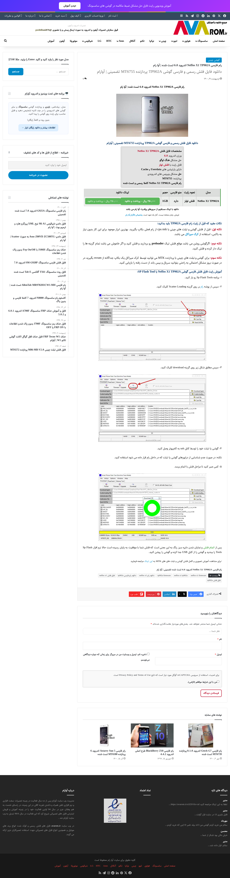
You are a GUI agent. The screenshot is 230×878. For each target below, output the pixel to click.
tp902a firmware (164, 575)
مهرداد (224, 821)
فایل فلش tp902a (213, 580)
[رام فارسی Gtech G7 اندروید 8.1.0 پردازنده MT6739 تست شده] (200, 735)
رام (202, 287)
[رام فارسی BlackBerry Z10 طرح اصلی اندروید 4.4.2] (152, 735)
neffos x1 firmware (198, 575)
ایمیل (218, 654)
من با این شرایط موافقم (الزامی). (203, 682)
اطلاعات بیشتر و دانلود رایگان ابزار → (38, 127)
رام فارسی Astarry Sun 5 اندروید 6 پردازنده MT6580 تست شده (107, 752)
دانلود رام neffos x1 (146, 575)
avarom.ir (56, 826)
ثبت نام (113, 16)
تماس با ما (45, 16)
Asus (121, 41)
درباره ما (31, 16)
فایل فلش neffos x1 (106, 575)
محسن (224, 831)
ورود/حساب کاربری (95, 16)
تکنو (142, 41)
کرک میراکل (192, 234)
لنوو (175, 41)
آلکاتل (132, 41)
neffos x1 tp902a (180, 575)
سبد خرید (61, 16)
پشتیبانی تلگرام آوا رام (133, 215)
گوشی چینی (214, 60)
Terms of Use (144, 675)
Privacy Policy (126, 675)
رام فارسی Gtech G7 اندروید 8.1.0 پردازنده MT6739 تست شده (200, 752)
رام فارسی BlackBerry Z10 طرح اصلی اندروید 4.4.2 (154, 752)
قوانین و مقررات (13, 16)
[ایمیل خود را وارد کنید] (38, 165)
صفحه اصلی (219, 41)
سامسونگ (202, 41)
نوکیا (151, 41)
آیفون (62, 41)
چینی (163, 41)
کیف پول (75, 16)
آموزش (51, 41)
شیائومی (88, 41)
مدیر (225, 800)
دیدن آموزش (69, 6)
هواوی (187, 41)
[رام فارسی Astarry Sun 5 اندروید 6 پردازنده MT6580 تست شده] (104, 735)
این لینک (148, 561)
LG (99, 41)
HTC (109, 41)
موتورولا (73, 41)
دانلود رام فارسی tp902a (127, 575)
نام (219, 639)
